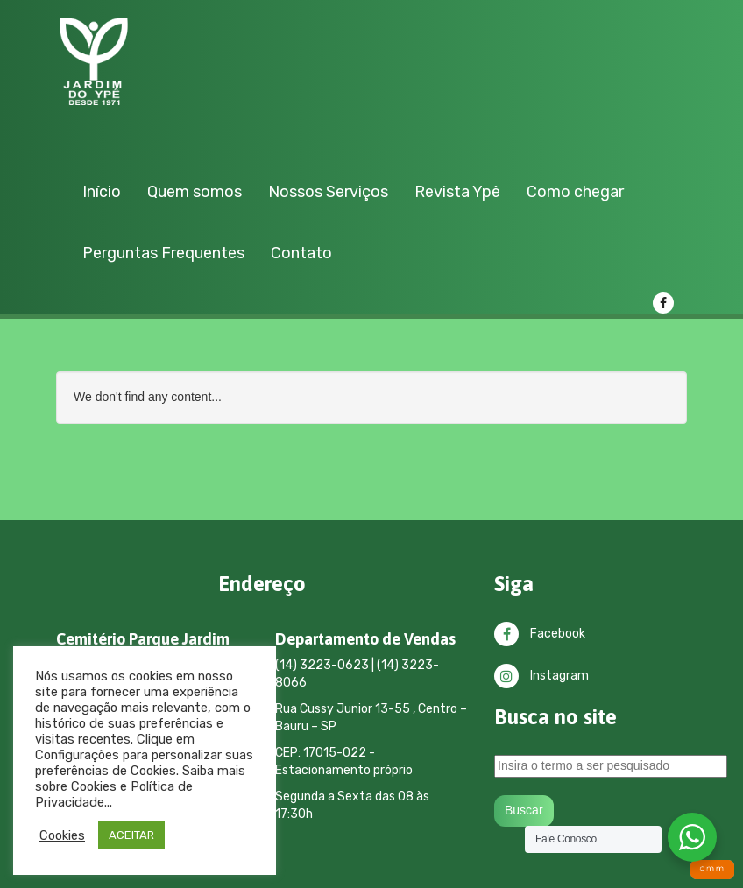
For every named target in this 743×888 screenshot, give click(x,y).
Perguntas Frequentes (163, 253)
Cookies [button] (62, 835)
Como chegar (575, 191)
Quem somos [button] (194, 191)
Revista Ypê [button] (457, 191)
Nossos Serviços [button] (328, 191)
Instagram (541, 675)
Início (101, 191)
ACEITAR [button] (131, 835)
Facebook (539, 633)
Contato (301, 253)
